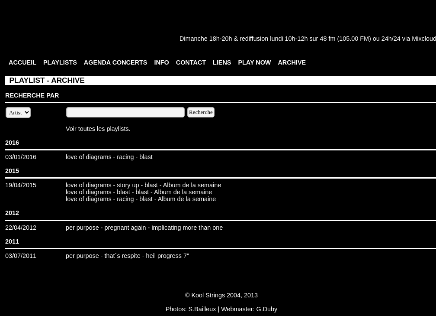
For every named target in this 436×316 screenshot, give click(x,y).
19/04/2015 (20, 185)
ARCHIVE (292, 62)
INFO (161, 62)
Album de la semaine (192, 185)
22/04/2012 (20, 227)
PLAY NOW (254, 62)
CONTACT (191, 62)
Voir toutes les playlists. (98, 128)
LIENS (222, 62)
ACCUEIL (22, 62)
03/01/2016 (20, 156)
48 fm (327, 38)
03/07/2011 (20, 255)
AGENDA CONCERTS (115, 62)
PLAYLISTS (60, 62)
